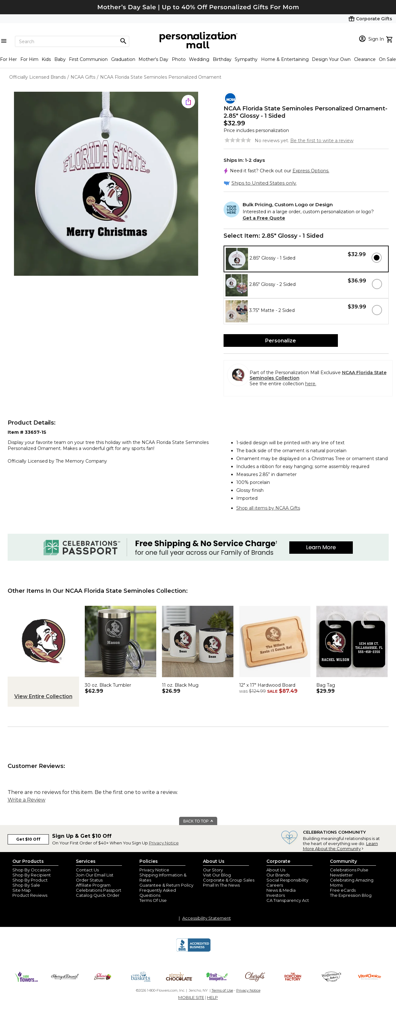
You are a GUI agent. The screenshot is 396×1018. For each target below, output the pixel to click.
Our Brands (278, 874)
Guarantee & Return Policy (166, 885)
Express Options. (310, 171)
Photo (179, 59)
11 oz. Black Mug (180, 685)
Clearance (365, 59)
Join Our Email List (94, 874)
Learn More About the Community (340, 846)
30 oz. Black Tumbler (108, 685)
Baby (60, 59)
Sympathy (246, 59)
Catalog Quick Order (97, 895)
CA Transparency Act (287, 900)
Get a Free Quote (264, 218)
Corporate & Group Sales (228, 879)
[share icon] (188, 101)
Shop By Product (30, 879)
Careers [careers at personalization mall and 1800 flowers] (274, 885)
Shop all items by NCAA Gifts (268, 508)
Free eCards (343, 890)
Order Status (89, 879)
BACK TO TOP (198, 821)
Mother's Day (153, 59)
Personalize (280, 341)
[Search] (72, 41)
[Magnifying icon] (123, 41)
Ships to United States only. (264, 183)
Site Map (21, 890)
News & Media (281, 890)
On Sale (387, 59)
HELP (212, 997)
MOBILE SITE (191, 997)
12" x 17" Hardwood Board (267, 685)
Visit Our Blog (217, 874)
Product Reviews (29, 895)
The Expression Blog (351, 895)
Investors (275, 895)
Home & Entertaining (285, 59)
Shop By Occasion (31, 869)
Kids (46, 59)
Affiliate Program (93, 885)
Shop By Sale (26, 885)
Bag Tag (325, 685)
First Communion (88, 59)
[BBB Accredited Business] (193, 951)
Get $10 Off (28, 839)
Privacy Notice (164, 842)
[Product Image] (106, 184)
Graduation (123, 59)
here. (310, 384)
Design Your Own (331, 59)
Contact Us (87, 869)
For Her (8, 59)
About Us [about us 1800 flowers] (275, 869)
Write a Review (26, 800)
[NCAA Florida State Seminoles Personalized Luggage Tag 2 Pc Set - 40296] (352, 679)
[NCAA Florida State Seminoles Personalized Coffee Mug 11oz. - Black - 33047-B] (197, 679)
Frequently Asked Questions (157, 893)
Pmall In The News (221, 885)
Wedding (199, 59)
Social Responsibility (287, 879)
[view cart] (390, 39)
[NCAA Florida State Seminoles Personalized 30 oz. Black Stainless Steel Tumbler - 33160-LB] (120, 679)
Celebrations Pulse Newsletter (349, 872)
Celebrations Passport (98, 890)
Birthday (222, 59)
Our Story (213, 869)
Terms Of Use (153, 900)
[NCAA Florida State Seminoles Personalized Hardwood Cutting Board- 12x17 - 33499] (275, 679)
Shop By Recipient (31, 874)
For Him (29, 59)
